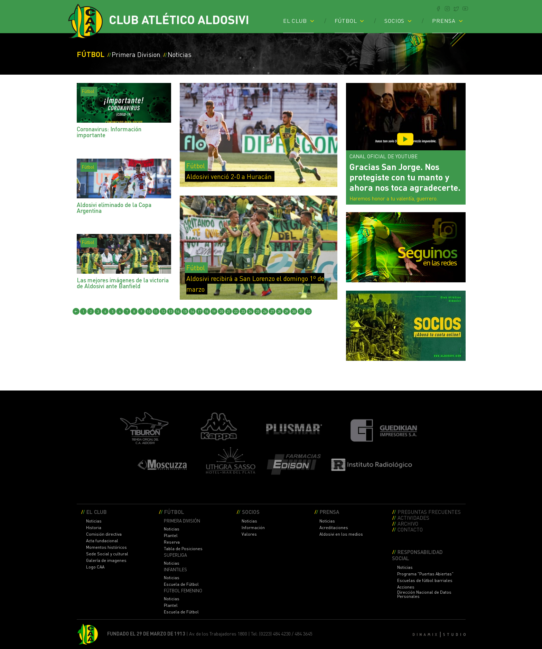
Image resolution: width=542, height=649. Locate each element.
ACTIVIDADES (413, 517)
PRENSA (444, 20)
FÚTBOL (346, 20)
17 (199, 311)
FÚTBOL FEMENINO (183, 591)
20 (221, 311)
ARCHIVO (408, 523)
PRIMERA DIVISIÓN (182, 521)
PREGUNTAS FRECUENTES (429, 512)
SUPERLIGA (175, 555)
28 (279, 311)
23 (243, 311)
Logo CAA (95, 567)
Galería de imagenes (106, 560)
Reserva (172, 542)
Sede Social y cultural (107, 554)
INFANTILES (175, 569)
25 (257, 311)
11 (156, 311)
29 (286, 311)
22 (235, 311)
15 (185, 311)
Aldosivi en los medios (341, 534)
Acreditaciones (333, 528)
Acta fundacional (102, 541)
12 (163, 311)
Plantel (171, 536)
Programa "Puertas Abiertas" (425, 574)
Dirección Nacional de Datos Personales (424, 594)
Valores (249, 534)
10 (148, 311)
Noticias (94, 521)
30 (294, 311)
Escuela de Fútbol (181, 584)
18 (206, 311)
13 (170, 311)
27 (272, 311)
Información (253, 528)
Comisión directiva (104, 534)
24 (250, 311)
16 (192, 311)
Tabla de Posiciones (183, 549)
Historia (93, 528)
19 (214, 311)
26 (265, 311)
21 (228, 311)
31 (301, 311)
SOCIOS (394, 20)
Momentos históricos (106, 547)
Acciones (405, 587)
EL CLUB (295, 20)
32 (308, 311)
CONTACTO (410, 529)
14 (177, 311)
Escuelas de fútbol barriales (424, 581)
